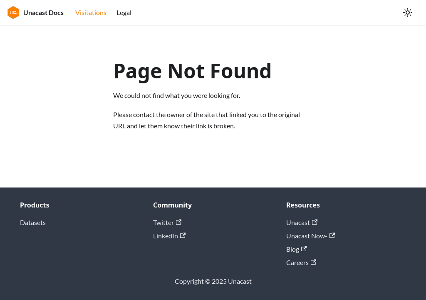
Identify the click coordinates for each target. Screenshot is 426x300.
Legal (123, 12)
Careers (301, 262)
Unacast (301, 222)
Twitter (167, 222)
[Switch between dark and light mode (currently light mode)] (407, 12)
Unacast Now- (310, 236)
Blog (296, 249)
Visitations (90, 12)
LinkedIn (169, 236)
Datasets (33, 222)
